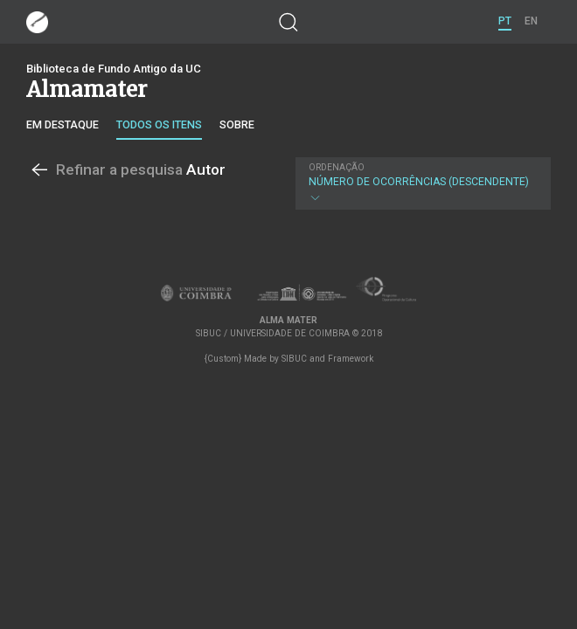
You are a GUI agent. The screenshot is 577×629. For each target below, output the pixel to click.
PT (504, 21)
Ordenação (337, 167)
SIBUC (294, 358)
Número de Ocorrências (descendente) (421, 183)
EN (531, 21)
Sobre (236, 124)
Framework (350, 358)
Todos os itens (159, 124)
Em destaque (62, 124)
